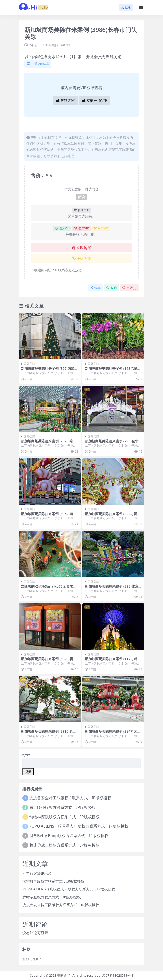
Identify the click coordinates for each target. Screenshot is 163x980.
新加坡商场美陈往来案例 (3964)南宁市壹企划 (48, 515)
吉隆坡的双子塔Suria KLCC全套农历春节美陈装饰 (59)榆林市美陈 (48, 588)
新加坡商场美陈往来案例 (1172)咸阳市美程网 (112, 660)
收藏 (111, 288)
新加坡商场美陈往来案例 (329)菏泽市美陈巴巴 (49, 370)
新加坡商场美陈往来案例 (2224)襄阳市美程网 (112, 515)
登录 (126, 7)
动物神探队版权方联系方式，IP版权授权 (64, 817)
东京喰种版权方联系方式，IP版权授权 (62, 807)
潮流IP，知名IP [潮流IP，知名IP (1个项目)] (31, 959)
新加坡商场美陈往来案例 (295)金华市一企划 (113, 443)
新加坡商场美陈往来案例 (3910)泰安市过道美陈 (48, 733)
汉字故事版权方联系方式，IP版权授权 (53, 881)
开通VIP (81, 258)
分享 (96, 288)
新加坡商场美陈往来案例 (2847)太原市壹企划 (112, 733)
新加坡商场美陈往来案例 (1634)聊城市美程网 (112, 370)
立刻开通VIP (94, 100)
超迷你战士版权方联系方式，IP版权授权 (64, 845)
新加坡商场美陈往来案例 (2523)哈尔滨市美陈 (48, 443)
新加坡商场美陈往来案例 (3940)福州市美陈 (48, 660)
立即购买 (81, 248)
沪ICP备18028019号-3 (117, 975)
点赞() (129, 288)
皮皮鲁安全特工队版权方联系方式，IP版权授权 (70, 798)
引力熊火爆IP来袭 (36, 873)
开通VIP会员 (38, 64)
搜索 (26, 755)
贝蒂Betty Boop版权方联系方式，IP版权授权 (68, 835)
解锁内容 (65, 100)
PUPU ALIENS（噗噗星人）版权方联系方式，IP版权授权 (78, 826)
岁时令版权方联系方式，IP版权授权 (51, 897)
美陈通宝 (63, 975)
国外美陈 (52, 45)
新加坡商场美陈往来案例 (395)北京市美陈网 (113, 588)
